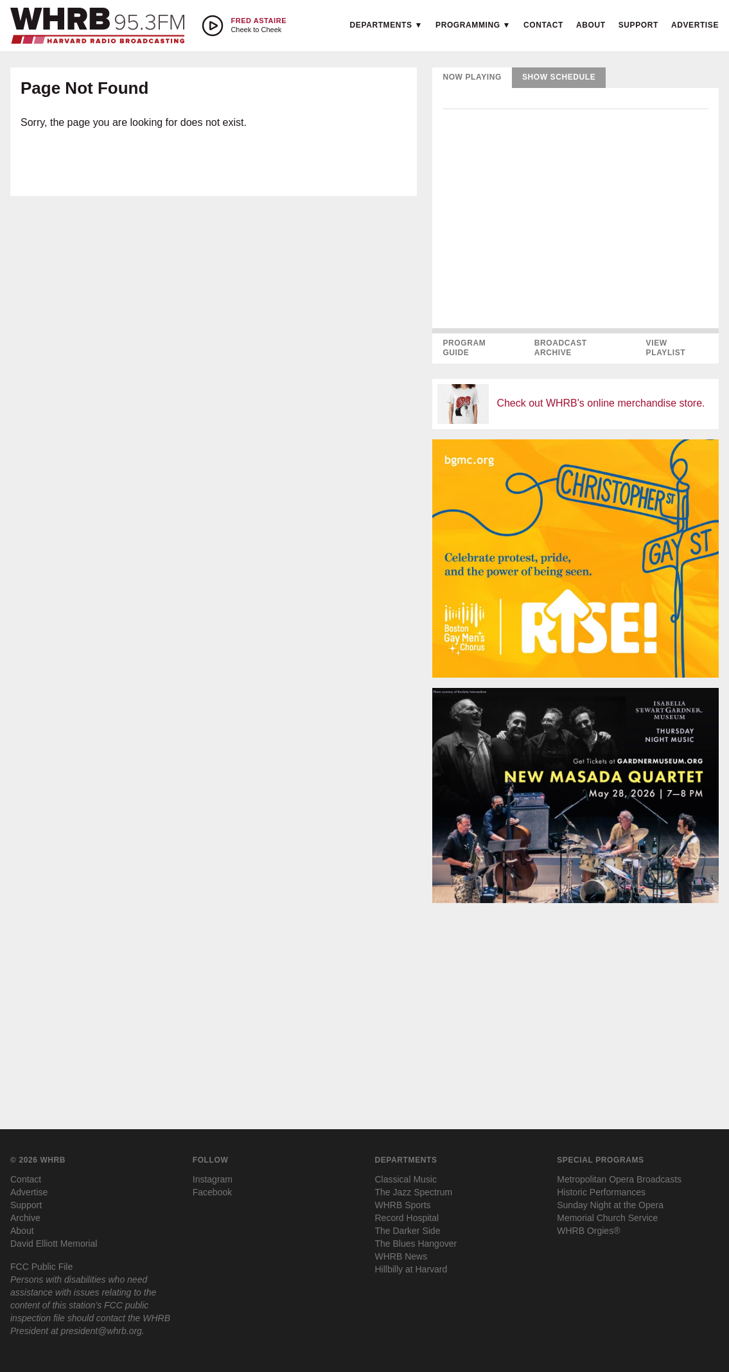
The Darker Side (408, 1231)
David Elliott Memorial (53, 1243)
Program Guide (464, 348)
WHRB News (401, 1256)
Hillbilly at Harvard (411, 1269)
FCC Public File (41, 1267)
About (591, 25)
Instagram (213, 1179)
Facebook (212, 1192)
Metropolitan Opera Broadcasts (619, 1179)
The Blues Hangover (416, 1243)
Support (638, 25)
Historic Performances (601, 1192)
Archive (25, 1218)
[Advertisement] (575, 1003)
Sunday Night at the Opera (610, 1205)
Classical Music (406, 1179)
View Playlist (666, 348)
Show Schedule (558, 77)
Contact (543, 25)
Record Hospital (407, 1218)
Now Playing (472, 77)
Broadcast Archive (560, 348)
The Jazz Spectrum (414, 1192)
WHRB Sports (403, 1205)
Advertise (695, 25)
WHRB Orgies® (588, 1231)
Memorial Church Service (607, 1218)
